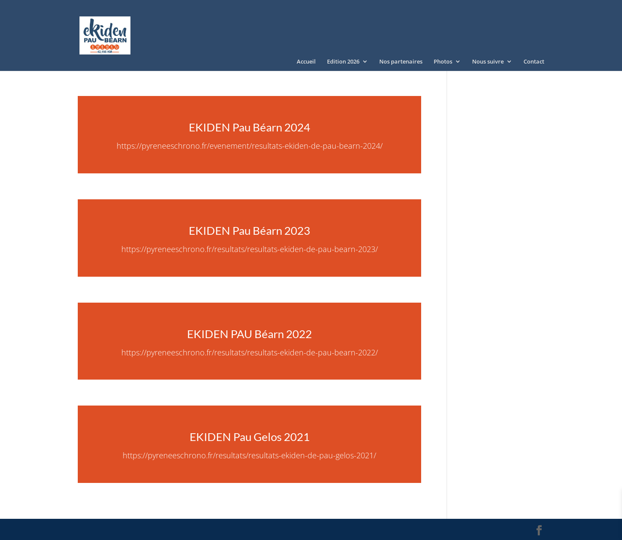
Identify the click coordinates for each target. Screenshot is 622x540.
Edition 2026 (343, 61)
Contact (534, 61)
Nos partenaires (400, 61)
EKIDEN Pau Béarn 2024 (249, 127)
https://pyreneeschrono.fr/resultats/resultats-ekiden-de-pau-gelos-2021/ (249, 455)
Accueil (306, 61)
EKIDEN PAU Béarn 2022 (249, 334)
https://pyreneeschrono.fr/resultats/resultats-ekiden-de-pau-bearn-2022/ (249, 352)
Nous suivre (488, 61)
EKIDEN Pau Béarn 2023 (249, 230)
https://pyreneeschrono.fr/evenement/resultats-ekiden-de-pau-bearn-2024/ (250, 146)
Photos (443, 61)
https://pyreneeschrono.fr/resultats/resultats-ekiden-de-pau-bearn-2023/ (249, 249)
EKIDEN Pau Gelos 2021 (250, 437)
